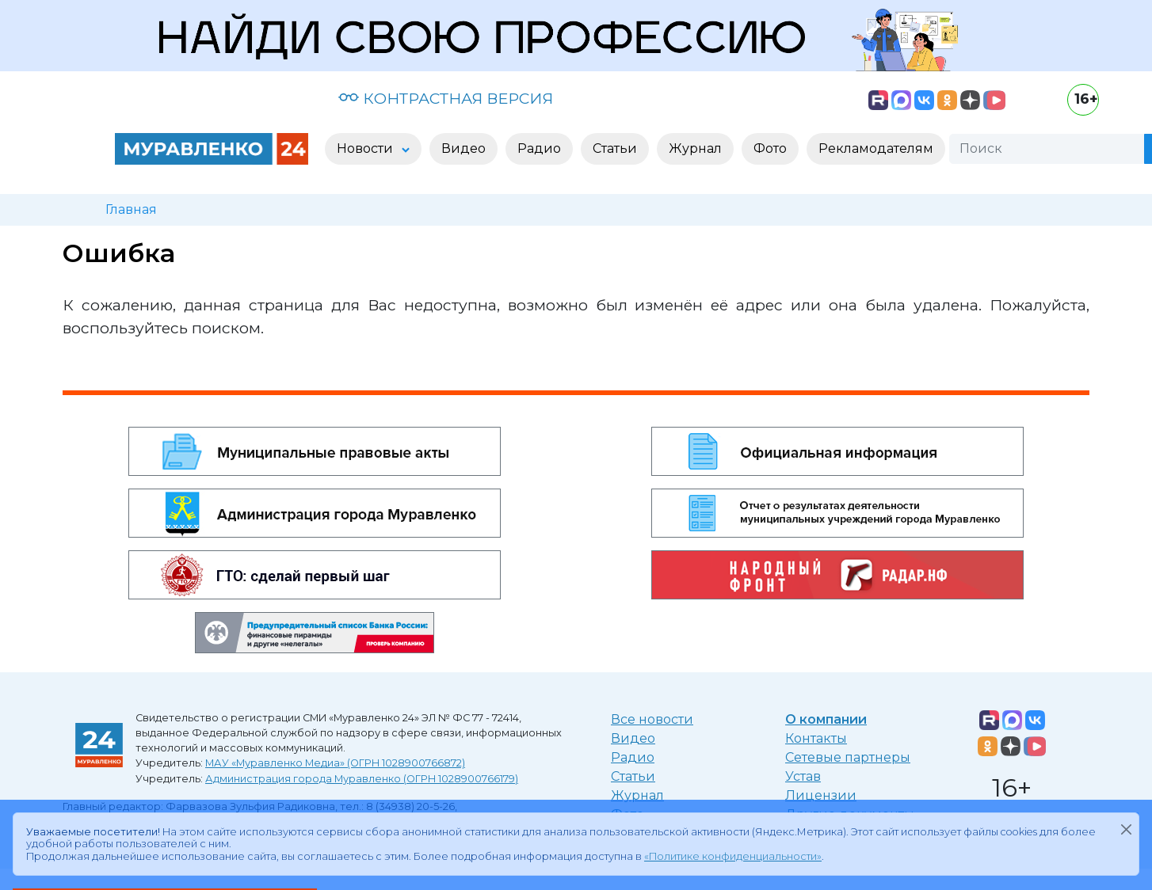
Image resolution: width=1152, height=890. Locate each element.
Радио (632, 757)
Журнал (637, 795)
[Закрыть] (1126, 829)
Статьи (633, 776)
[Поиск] (1046, 149)
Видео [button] (463, 148)
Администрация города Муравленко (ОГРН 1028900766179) (361, 779)
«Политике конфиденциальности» (733, 856)
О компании (826, 719)
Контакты (816, 738)
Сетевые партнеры (847, 757)
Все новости (652, 719)
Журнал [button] (695, 148)
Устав (803, 776)
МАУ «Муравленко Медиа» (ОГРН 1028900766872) (335, 763)
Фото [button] (770, 148)
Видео (633, 738)
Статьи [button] (615, 148)
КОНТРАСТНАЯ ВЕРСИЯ (445, 98)
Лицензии (820, 795)
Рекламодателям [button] (875, 148)
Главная (131, 209)
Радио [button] (539, 148)
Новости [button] (366, 148)
